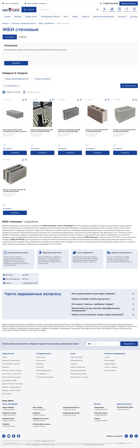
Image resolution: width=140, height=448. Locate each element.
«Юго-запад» (37, 407)
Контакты (122, 17)
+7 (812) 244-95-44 (8, 421)
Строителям (41, 360)
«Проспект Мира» (101, 413)
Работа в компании (77, 367)
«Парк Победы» (8, 407)
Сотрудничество (76, 360)
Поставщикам (41, 374)
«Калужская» (99, 407)
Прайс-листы (31, 17)
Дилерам (39, 364)
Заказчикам (40, 357)
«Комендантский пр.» (71, 407)
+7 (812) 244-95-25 (8, 410)
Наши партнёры (76, 357)
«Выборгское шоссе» (40, 418)
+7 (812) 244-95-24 (38, 415)
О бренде (22, 37)
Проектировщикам (43, 370)
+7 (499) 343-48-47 (100, 421)
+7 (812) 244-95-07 (123, 409)
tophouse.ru (122, 443)
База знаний (6, 394)
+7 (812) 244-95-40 (39, 426)
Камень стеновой (42, 79)
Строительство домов (71, 413)
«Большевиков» (8, 418)
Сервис (107, 357)
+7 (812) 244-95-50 (69, 410)
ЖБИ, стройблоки (46, 23)
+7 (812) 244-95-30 (38, 410)
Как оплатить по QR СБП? (12, 374)
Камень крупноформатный (17, 79)
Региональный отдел (125, 407)
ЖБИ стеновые (63, 23)
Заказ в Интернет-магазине (12, 384)
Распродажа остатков (50, 17)
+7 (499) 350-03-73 (100, 410)
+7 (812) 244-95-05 (8, 415)
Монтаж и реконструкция (12, 370)
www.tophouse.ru (11, 443)
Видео (75, 17)
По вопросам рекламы (45, 377)
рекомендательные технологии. (94, 444)
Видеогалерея (110, 364)
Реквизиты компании (78, 374)
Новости (85, 17)
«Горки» (97, 418)
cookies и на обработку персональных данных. (40, 444)
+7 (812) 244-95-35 (8, 426)
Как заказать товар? (9, 380)
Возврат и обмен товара (11, 390)
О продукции (10, 37)
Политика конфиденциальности (44, 441)
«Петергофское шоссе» (41, 424)
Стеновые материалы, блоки (23, 23)
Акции (7, 17)
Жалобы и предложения (11, 387)
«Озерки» (6, 424)
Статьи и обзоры (111, 367)
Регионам (40, 367)
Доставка (5, 367)
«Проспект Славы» (9, 413)
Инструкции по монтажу (11, 377)
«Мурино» (36, 413)
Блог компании (110, 370)
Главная (5, 23)
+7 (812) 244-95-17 (38, 421)
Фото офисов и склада (78, 377)
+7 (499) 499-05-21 (100, 415)
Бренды (17, 17)
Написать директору (78, 370)
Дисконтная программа (103, 17)
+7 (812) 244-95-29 (69, 415)
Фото (66, 17)
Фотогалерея (110, 360)
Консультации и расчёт (11, 364)
